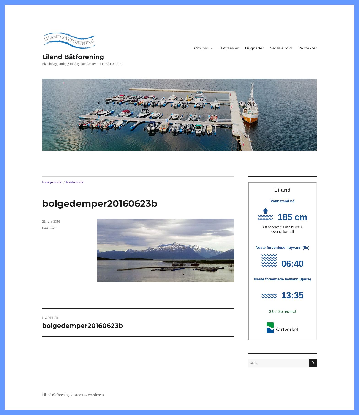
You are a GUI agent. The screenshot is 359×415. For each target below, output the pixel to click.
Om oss (201, 48)
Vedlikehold (281, 48)
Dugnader (254, 48)
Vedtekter (307, 48)
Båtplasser (229, 48)
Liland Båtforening (73, 57)
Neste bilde (74, 182)
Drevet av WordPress (89, 395)
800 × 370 (49, 228)
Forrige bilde (51, 182)
